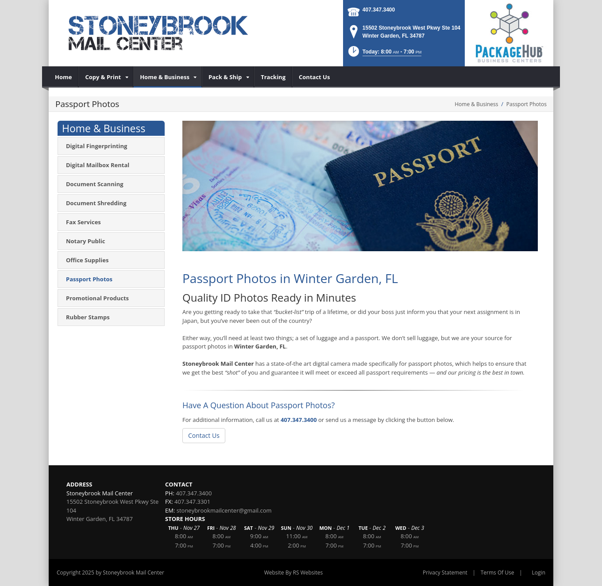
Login (538, 572)
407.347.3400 (379, 10)
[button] (384, 54)
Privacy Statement (445, 572)
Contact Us (204, 435)
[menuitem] (63, 77)
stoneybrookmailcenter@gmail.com (224, 510)
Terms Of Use (497, 572)
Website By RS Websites (293, 572)
